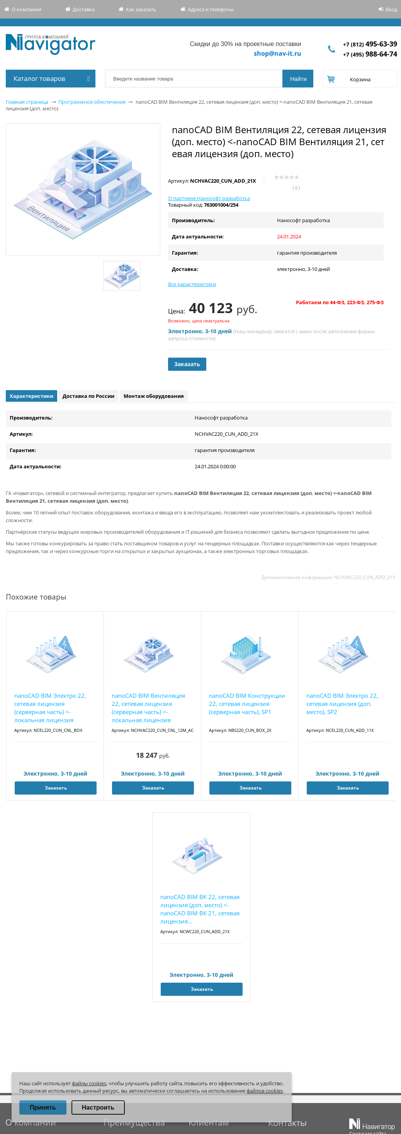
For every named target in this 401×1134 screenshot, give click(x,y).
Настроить (98, 1107)
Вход (391, 9)
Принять (43, 1107)
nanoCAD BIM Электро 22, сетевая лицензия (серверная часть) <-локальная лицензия (50, 708)
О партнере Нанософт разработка (209, 198)
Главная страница (27, 101)
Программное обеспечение (92, 101)
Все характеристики (192, 284)
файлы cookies (89, 1083)
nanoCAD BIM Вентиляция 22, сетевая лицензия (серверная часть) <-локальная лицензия (148, 708)
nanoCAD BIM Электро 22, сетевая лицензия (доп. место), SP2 (342, 704)
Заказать (187, 364)
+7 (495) (370, 54)
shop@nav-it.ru (277, 53)
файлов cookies (264, 1090)
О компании (26, 9)
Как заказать (141, 9)
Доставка (84, 9)
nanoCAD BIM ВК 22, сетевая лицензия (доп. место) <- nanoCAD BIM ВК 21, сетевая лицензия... (200, 909)
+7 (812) (370, 44)
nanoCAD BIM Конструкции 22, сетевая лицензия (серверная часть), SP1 (247, 704)
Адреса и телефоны (211, 9)
